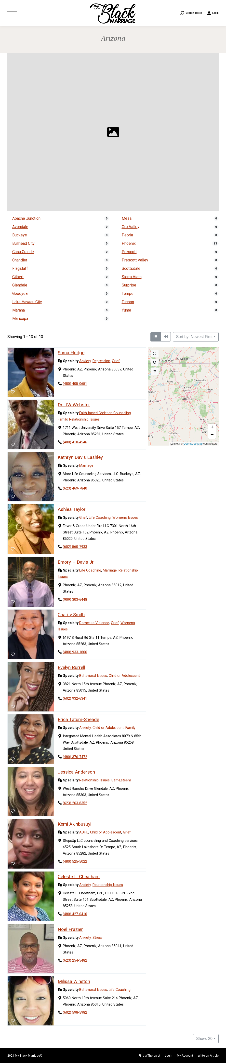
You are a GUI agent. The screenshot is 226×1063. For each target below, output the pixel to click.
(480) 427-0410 (75, 914)
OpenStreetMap (193, 443)
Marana (18, 310)
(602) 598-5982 (75, 1012)
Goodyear (20, 293)
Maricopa (20, 318)
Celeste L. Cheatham (79, 876)
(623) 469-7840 (75, 489)
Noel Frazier (70, 929)
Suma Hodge (71, 352)
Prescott (129, 251)
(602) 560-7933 (75, 547)
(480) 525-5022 (75, 861)
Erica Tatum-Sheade (78, 719)
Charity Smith (71, 614)
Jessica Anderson (76, 772)
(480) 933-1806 (75, 652)
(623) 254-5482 (75, 960)
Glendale (19, 285)
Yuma (126, 310)
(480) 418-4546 (75, 442)
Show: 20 (204, 1038)
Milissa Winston (74, 981)
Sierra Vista (132, 276)
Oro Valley (130, 226)
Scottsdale (131, 268)
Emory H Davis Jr (76, 562)
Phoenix (129, 243)
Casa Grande (23, 251)
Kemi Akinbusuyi (74, 824)
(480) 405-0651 (75, 384)
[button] (212, 427)
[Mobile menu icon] (12, 12)
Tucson (128, 302)
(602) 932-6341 (75, 698)
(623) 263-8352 (75, 803)
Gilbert (18, 276)
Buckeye (19, 235)
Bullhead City (23, 243)
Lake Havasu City (27, 302)
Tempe (127, 293)
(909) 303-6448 (75, 600)
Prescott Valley (135, 260)
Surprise (129, 285)
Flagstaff (20, 268)
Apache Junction (26, 218)
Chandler (19, 260)
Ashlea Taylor (72, 509)
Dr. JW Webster (74, 405)
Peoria (127, 235)
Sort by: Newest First (194, 337)
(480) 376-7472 (75, 757)
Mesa (127, 218)
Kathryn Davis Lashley (80, 457)
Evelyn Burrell (71, 667)
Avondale (20, 226)
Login (213, 13)
